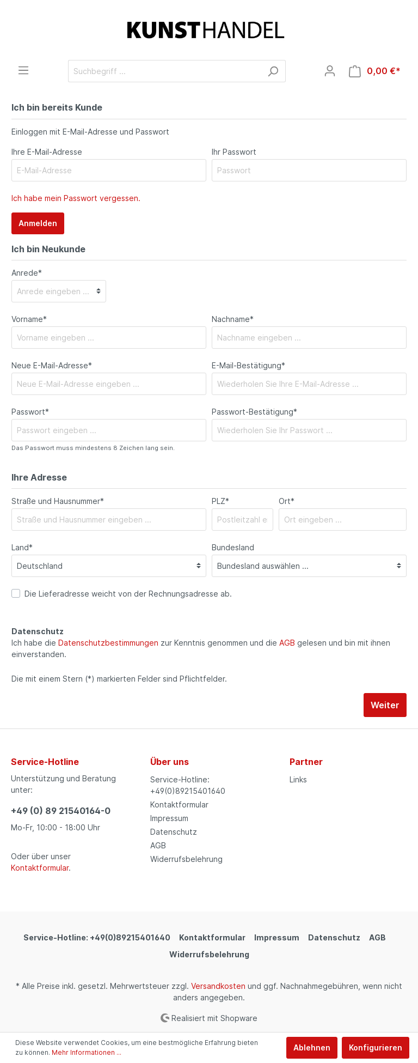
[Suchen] (273, 71)
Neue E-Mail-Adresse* (51, 365)
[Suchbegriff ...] (164, 71)
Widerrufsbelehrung (186, 859)
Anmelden (38, 223)
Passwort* (30, 411)
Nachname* (233, 319)
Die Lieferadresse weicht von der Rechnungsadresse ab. (128, 593)
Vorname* (29, 319)
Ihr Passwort (234, 151)
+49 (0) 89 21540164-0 (60, 810)
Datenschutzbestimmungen (108, 642)
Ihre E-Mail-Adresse (46, 151)
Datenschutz (173, 831)
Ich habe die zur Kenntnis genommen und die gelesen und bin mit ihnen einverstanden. (200, 648)
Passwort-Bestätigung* (254, 411)
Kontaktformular (40, 867)
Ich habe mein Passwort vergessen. (75, 198)
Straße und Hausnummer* (57, 501)
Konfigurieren (375, 1047)
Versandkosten (218, 986)
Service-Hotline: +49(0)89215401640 (96, 937)
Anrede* (26, 272)
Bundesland (233, 547)
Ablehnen (311, 1047)
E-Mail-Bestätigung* (248, 365)
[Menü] (23, 70)
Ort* (286, 501)
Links (298, 779)
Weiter (385, 705)
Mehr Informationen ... (86, 1052)
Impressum (169, 818)
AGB (287, 642)
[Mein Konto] (329, 70)
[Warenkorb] (374, 71)
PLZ (220, 501)
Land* (22, 547)
